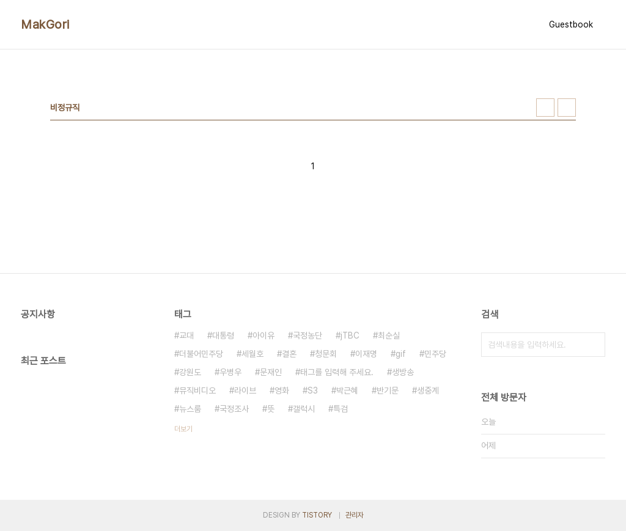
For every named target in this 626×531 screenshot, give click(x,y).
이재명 (366, 354)
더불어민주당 (201, 354)
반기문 (388, 390)
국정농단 (307, 335)
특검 (340, 409)
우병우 (230, 372)
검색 (593, 344)
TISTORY (317, 515)
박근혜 (347, 390)
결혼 (289, 354)
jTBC (350, 335)
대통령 (223, 335)
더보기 (183, 429)
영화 (281, 390)
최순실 (389, 335)
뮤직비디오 (197, 390)
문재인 (271, 372)
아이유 (263, 335)
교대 (186, 335)
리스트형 (567, 107)
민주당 (435, 354)
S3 (312, 390)
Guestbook (571, 24)
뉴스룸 (190, 409)
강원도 (190, 372)
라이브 (245, 390)
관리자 (354, 515)
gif (401, 354)
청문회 (326, 354)
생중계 (428, 390)
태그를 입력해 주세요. (337, 372)
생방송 (403, 372)
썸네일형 (545, 107)
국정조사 (234, 409)
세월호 (252, 354)
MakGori (45, 24)
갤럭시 (304, 409)
